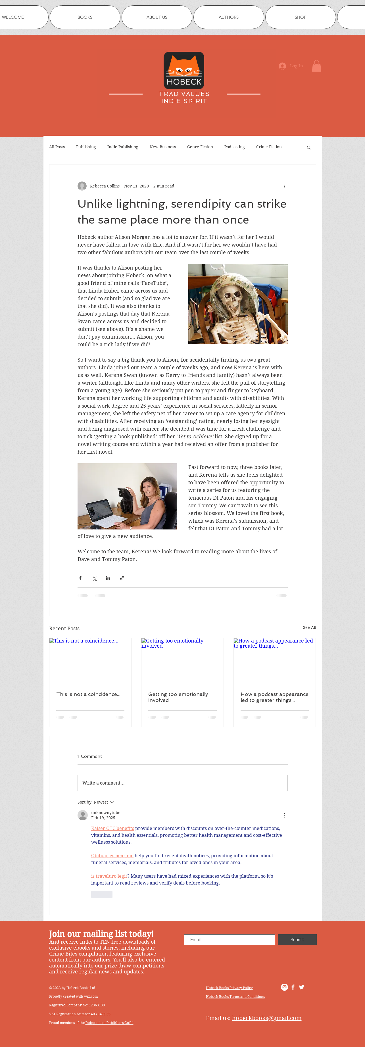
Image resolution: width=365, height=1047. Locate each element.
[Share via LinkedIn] (108, 578)
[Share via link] (122, 578)
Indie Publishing (122, 146)
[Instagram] (284, 987)
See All (309, 627)
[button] (317, 66)
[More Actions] (284, 815)
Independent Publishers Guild (109, 1023)
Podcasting (234, 146)
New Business (163, 146)
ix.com (92, 996)
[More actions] (284, 186)
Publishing (86, 146)
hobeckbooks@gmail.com (267, 1018)
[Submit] (297, 939)
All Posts (57, 146)
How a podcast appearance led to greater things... (274, 697)
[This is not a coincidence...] (90, 661)
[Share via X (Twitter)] (94, 578)
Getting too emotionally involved (178, 697)
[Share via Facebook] (80, 578)
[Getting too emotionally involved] (182, 661)
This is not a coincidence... (88, 694)
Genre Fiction (200, 146)
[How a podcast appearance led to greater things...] (275, 661)
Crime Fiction (269, 146)
